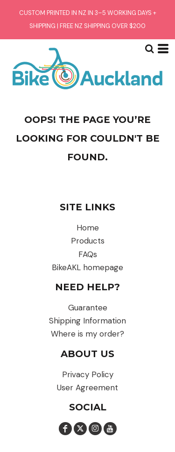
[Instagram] (95, 428)
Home (88, 227)
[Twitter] (80, 428)
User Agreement (87, 387)
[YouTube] (110, 428)
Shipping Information (87, 321)
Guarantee (87, 307)
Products (88, 241)
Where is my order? (87, 334)
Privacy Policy (87, 374)
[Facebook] (65, 428)
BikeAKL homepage (87, 267)
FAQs (87, 254)
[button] (149, 48)
